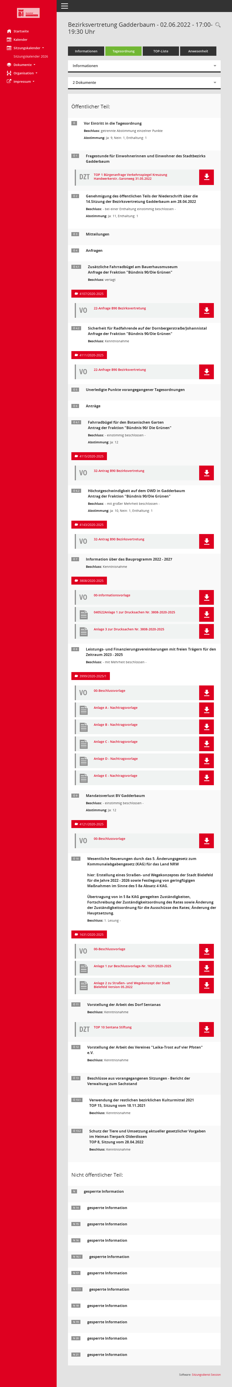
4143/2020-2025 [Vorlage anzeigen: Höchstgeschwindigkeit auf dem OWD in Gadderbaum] (92, 524)
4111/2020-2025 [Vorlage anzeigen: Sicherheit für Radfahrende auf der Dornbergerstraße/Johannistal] (92, 355)
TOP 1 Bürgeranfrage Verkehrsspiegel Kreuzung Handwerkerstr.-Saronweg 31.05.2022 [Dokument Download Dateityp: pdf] (130, 177)
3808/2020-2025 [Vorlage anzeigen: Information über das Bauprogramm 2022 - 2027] (92, 580)
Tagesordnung (124, 51)
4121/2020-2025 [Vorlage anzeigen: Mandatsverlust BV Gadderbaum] (92, 824)
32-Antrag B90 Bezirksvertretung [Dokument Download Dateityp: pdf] (119, 471)
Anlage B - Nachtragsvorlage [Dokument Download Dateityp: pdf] (116, 725)
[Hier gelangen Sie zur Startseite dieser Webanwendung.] (28, 13)
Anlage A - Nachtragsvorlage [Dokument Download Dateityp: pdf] (116, 708)
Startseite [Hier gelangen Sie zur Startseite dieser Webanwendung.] (18, 31)
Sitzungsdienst (206, 1375)
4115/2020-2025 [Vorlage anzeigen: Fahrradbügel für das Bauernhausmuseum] (92, 456)
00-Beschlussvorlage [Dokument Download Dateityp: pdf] (109, 691)
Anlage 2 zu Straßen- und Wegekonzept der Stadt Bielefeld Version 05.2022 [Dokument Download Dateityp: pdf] (132, 985)
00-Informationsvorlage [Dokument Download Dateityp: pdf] (112, 595)
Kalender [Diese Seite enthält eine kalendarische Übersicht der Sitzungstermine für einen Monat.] (17, 39)
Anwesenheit (198, 51)
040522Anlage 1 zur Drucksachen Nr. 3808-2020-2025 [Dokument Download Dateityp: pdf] (134, 612)
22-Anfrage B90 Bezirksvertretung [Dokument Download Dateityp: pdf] (120, 308)
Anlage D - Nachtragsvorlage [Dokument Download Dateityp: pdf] (116, 759)
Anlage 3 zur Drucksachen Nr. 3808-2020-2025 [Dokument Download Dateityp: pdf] (129, 629)
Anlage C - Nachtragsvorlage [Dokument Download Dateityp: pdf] (116, 742)
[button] (28, 48)
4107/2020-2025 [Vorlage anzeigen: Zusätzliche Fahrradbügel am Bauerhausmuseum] (92, 293)
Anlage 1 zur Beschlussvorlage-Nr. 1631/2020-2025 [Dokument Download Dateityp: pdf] (132, 966)
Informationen (86, 51)
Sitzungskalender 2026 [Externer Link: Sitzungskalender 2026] (31, 56)
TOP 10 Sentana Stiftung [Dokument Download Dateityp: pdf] (113, 1027)
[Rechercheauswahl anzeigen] (217, 25)
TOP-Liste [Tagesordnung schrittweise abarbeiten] (160, 51)
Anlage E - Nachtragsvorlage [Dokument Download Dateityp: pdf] (115, 776)
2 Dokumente (84, 82)
